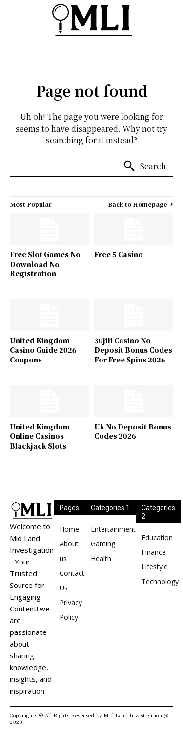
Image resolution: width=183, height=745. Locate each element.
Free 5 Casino (118, 254)
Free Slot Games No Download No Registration (45, 263)
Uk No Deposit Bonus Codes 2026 (132, 431)
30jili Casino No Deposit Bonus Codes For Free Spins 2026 (133, 350)
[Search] (144, 166)
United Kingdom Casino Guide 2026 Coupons (43, 350)
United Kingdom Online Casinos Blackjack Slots (40, 436)
